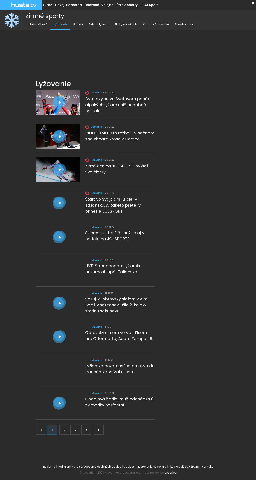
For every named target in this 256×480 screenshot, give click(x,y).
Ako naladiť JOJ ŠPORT (184, 467)
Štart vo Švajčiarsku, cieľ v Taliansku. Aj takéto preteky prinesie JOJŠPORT (113, 205)
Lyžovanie (59, 24)
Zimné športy (43, 16)
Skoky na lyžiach (124, 24)
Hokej (59, 5)
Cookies (129, 467)
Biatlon (76, 24)
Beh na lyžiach (97, 24)
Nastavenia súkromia (151, 467)
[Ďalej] (99, 430)
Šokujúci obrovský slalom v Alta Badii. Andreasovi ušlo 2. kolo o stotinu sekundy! (116, 305)
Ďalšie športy (127, 5)
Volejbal (107, 5)
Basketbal (74, 5)
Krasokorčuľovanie (154, 24)
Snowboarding (183, 24)
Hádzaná (92, 5)
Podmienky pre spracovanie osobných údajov (89, 467)
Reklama (49, 467)
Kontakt (207, 467)
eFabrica (171, 473)
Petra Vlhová (37, 24)
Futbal (48, 5)
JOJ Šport (150, 5)
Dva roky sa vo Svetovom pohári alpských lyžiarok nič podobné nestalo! (117, 105)
